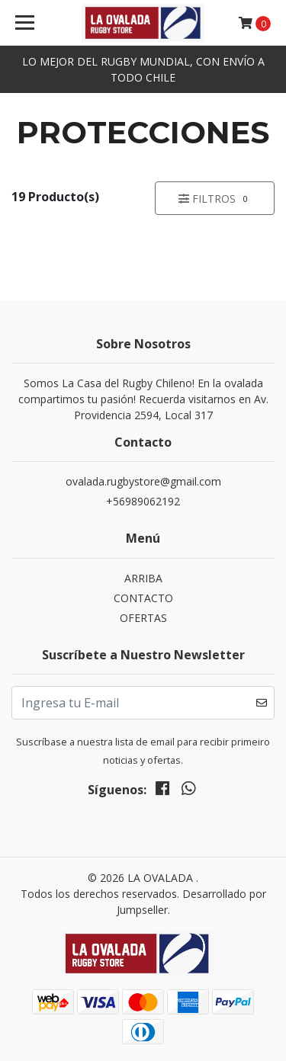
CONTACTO (143, 598)
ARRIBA (143, 578)
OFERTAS (143, 618)
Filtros (214, 198)
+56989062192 (143, 501)
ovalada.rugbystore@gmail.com (143, 481)
